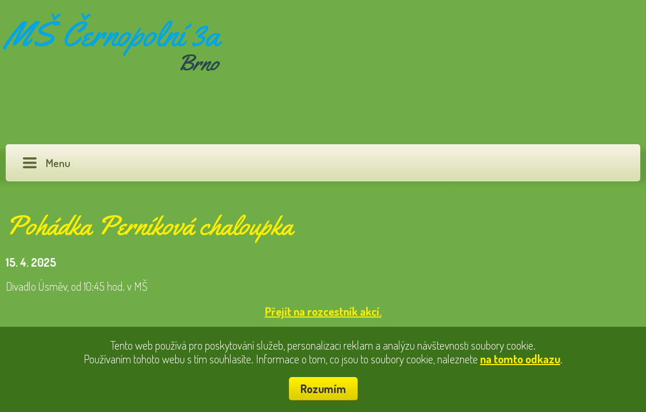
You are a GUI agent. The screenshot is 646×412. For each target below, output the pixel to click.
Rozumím (323, 388)
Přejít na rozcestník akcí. (323, 311)
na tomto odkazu (520, 358)
